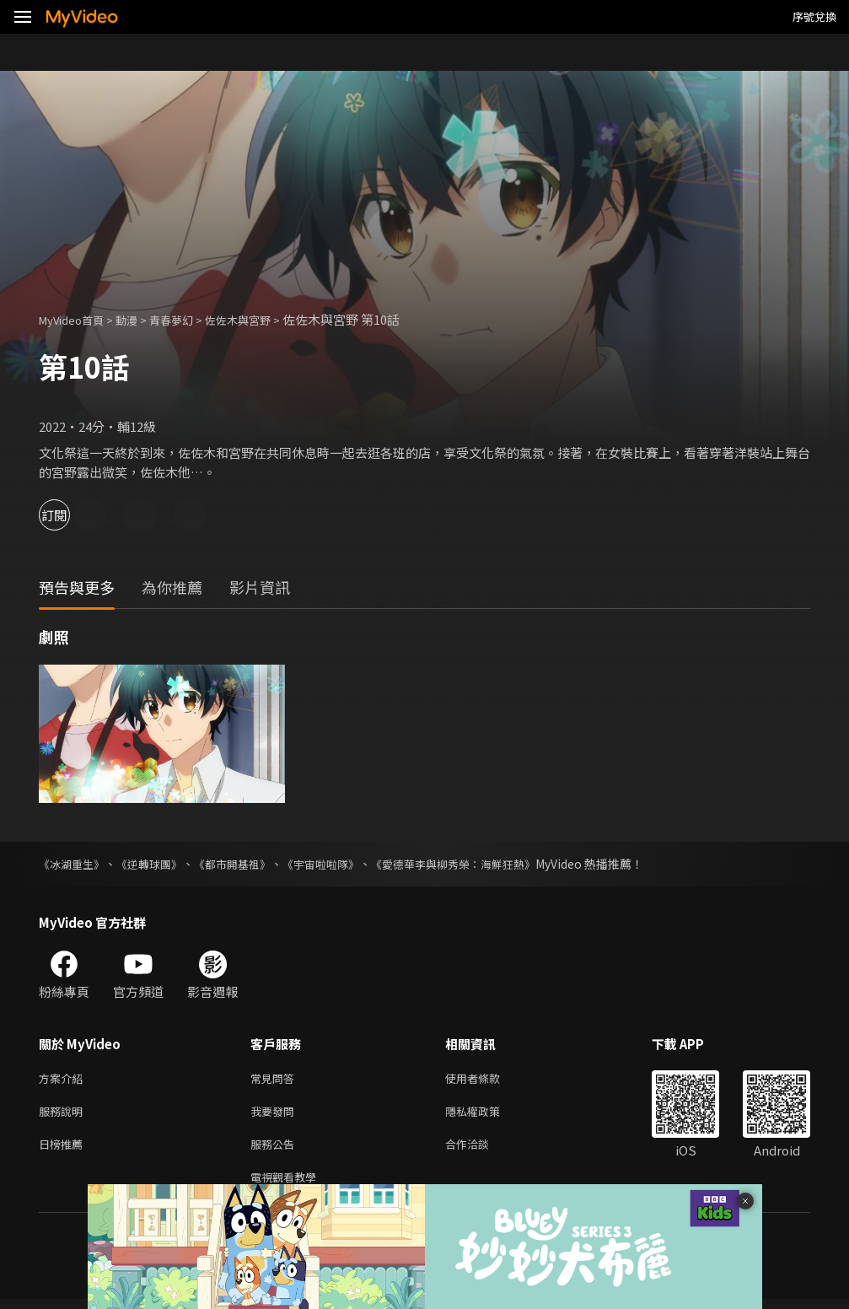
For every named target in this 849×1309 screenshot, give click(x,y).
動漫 (140, 319)
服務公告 (275, 1150)
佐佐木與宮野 (265, 319)
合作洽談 (480, 1150)
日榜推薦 (64, 1150)
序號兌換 (814, 16)
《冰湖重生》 (74, 863)
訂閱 (72, 515)
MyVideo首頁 (77, 319)
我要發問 (275, 1114)
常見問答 (275, 1079)
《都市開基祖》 (245, 863)
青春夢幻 (189, 319)
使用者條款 (487, 1079)
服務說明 (64, 1114)
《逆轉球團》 (156, 863)
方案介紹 (64, 1079)
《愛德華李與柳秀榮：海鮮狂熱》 (481, 863)
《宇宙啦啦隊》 (339, 863)
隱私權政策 (487, 1114)
